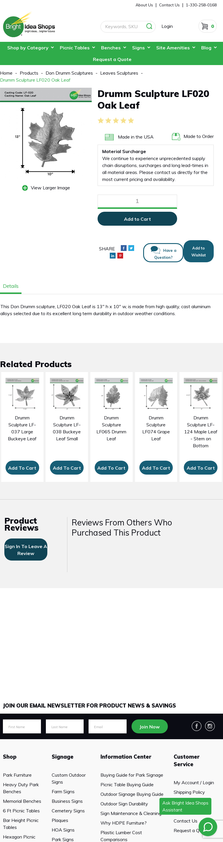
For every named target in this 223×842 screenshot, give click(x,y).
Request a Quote (112, 59)
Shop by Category (27, 48)
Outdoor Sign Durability (124, 804)
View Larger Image (50, 188)
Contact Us (185, 821)
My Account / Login (194, 782)
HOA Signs (63, 830)
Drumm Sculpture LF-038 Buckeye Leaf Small (67, 428)
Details (11, 286)
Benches (111, 48)
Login (167, 26)
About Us (144, 4)
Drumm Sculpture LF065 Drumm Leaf (111, 428)
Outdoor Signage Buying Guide (131, 794)
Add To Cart (22, 468)
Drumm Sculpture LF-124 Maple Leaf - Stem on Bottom (200, 431)
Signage (62, 756)
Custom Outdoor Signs (69, 778)
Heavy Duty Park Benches (21, 788)
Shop (10, 756)
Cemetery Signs (68, 811)
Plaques (60, 820)
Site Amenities (173, 48)
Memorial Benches (22, 801)
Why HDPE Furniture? (123, 823)
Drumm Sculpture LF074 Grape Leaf (156, 428)
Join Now (149, 727)
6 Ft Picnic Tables (21, 811)
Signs (138, 48)
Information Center (125, 756)
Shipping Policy (189, 792)
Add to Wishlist (198, 251)
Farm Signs (63, 791)
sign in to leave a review (26, 549)
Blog (206, 48)
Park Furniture (17, 775)
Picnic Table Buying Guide (127, 784)
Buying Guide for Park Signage (131, 775)
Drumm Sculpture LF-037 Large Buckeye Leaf (22, 428)
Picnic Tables (75, 48)
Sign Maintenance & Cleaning (130, 813)
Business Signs (67, 801)
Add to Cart (137, 219)
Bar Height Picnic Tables (21, 823)
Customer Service (186, 760)
